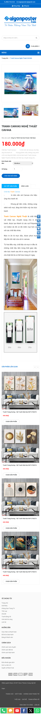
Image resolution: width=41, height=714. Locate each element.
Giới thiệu (4, 605)
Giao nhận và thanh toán (9, 632)
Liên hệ (4, 622)
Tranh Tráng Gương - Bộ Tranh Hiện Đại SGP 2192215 (20, 412)
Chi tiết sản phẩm (10, 186)
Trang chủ (5, 58)
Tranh (12, 192)
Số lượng (4, 169)
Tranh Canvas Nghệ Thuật (15, 216)
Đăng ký (25, 6)
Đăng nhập (16, 6)
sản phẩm (35, 46)
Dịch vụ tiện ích (6, 665)
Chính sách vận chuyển (9, 647)
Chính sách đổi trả (7, 650)
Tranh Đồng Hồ (6, 616)
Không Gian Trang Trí (8, 608)
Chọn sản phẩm (11, 421)
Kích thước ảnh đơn (6, 162)
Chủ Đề (4, 614)
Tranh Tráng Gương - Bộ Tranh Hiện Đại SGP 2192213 (20, 518)
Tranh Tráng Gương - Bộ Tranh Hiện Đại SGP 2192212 (20, 572)
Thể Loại (4, 611)
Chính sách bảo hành (8, 652)
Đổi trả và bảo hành (7, 634)
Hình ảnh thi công (7, 619)
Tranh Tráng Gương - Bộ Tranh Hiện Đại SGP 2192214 (20, 465)
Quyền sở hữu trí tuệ (8, 668)
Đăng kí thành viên (7, 637)
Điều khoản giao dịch (8, 662)
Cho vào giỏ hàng (10, 176)
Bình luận (25, 186)
